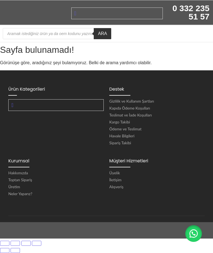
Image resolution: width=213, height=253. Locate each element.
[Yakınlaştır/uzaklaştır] (4, 243)
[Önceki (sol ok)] (4, 250)
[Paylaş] (26, 243)
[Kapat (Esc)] (36, 243)
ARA (102, 33)
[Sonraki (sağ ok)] (15, 250)
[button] (193, 233)
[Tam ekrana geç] (15, 243)
